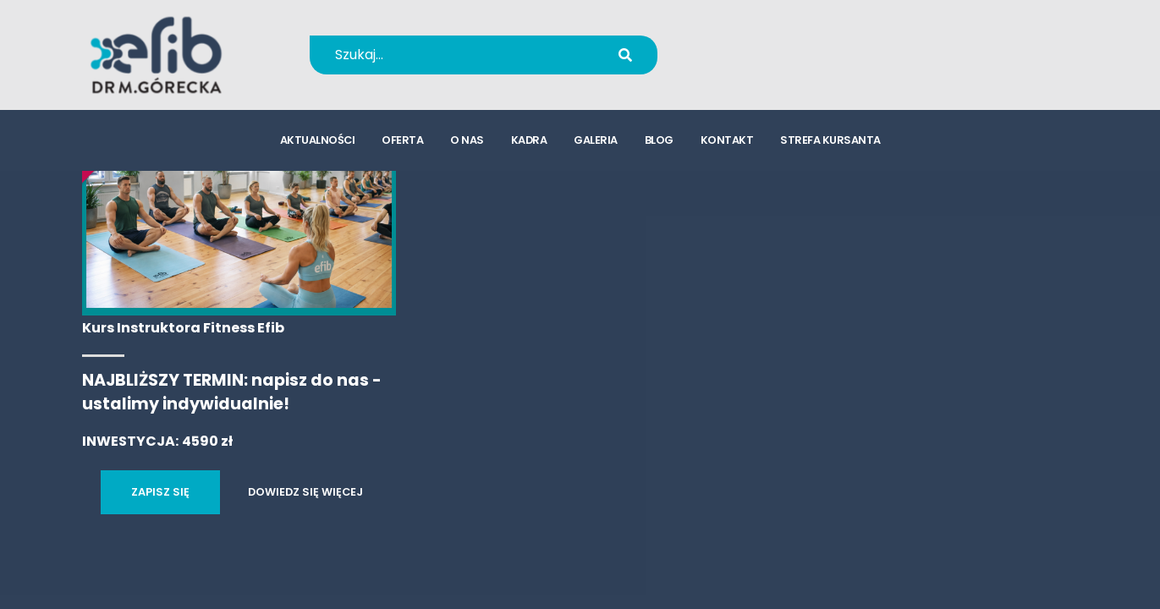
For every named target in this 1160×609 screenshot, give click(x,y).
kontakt (727, 140)
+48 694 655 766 (785, 43)
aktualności (317, 140)
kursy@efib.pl (774, 65)
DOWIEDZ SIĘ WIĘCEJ (305, 492)
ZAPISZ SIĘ (160, 492)
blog (659, 140)
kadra (529, 140)
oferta (402, 140)
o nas (467, 140)
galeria (596, 140)
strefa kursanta (830, 140)
